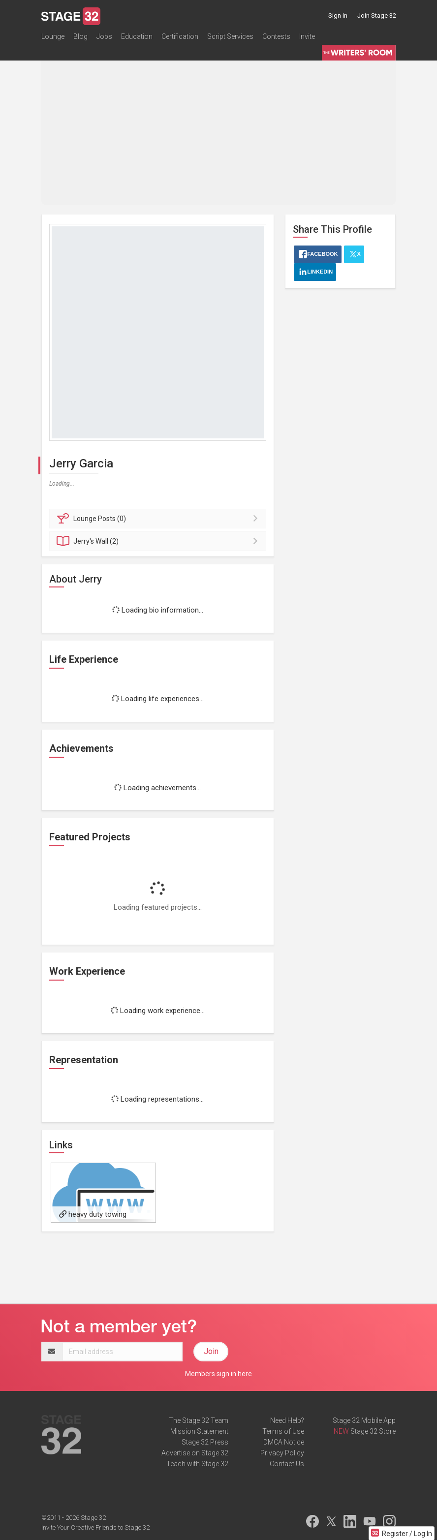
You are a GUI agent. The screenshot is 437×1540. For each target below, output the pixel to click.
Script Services (230, 36)
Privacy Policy (282, 1453)
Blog (80, 36)
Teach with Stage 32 (197, 1464)
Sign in (337, 15)
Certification (179, 36)
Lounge (52, 36)
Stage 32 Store (373, 1431)
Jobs (104, 36)
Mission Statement (199, 1431)
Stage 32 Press (205, 1442)
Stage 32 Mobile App (364, 1420)
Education (137, 36)
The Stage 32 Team (198, 1420)
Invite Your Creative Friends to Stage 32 (95, 1527)
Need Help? (287, 1420)
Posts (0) (159, 518)
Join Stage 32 (376, 15)
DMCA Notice (283, 1442)
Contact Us (287, 1464)
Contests (276, 36)
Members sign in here (218, 1374)
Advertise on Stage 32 (194, 1453)
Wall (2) (159, 541)
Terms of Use (283, 1431)
